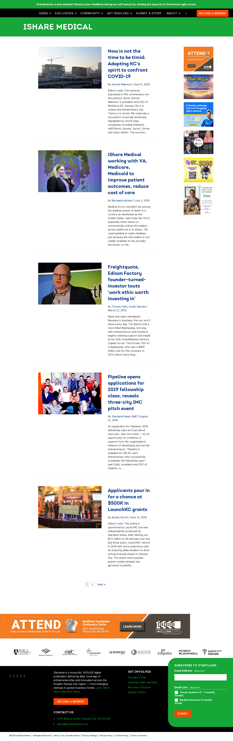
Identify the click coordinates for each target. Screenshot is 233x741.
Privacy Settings (89, 735)
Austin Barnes (137, 306)
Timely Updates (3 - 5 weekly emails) (195, 694)
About (171, 13)
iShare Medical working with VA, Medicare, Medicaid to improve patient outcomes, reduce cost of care (128, 173)
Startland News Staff (124, 416)
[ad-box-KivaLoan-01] (198, 187)
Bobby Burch (120, 517)
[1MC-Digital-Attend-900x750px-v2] (198, 48)
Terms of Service (139, 735)
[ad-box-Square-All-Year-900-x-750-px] (198, 159)
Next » (101, 584)
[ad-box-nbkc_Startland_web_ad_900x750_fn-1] (198, 104)
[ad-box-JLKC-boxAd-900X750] (198, 131)
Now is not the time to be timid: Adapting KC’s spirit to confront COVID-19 (128, 64)
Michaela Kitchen (122, 200)
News (43, 13)
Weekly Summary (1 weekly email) (193, 702)
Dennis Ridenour (122, 84)
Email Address (189, 671)
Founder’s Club (137, 677)
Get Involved (118, 13)
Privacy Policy (106, 735)
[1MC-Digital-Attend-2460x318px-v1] (95, 626)
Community (90, 13)
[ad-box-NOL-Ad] (198, 76)
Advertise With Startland (142, 682)
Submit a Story (149, 13)
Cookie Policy (121, 735)
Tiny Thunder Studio (70, 735)
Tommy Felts (119, 306)
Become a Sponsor (139, 687)
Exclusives (64, 13)
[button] (50, 13)
